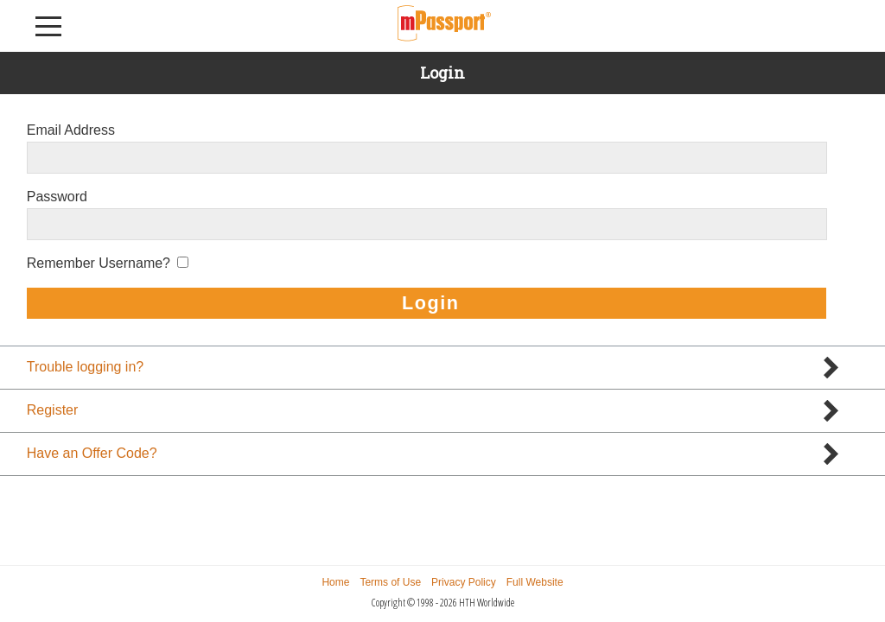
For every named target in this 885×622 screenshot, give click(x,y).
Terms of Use (390, 582)
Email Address (71, 130)
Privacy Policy (463, 582)
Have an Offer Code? (92, 453)
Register (53, 410)
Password (57, 196)
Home (335, 582)
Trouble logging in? (85, 366)
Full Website (534, 582)
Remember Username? (98, 263)
